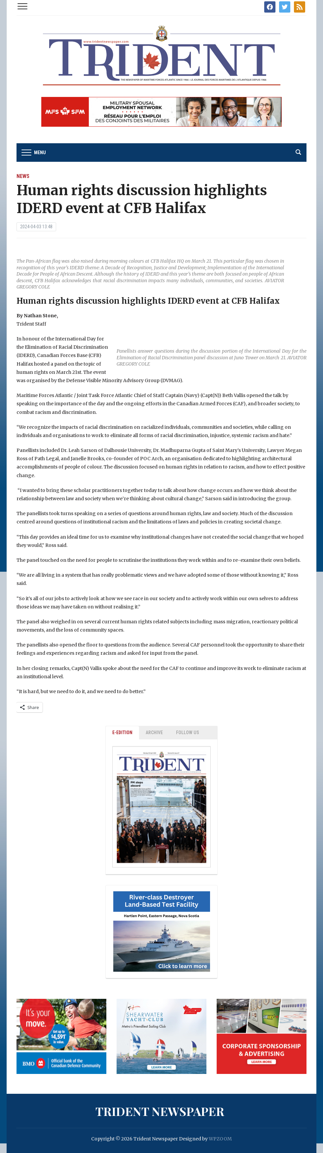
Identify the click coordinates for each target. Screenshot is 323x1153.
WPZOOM (220, 1139)
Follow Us (187, 732)
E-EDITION (122, 732)
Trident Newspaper (159, 1111)
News (23, 176)
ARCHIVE (154, 732)
